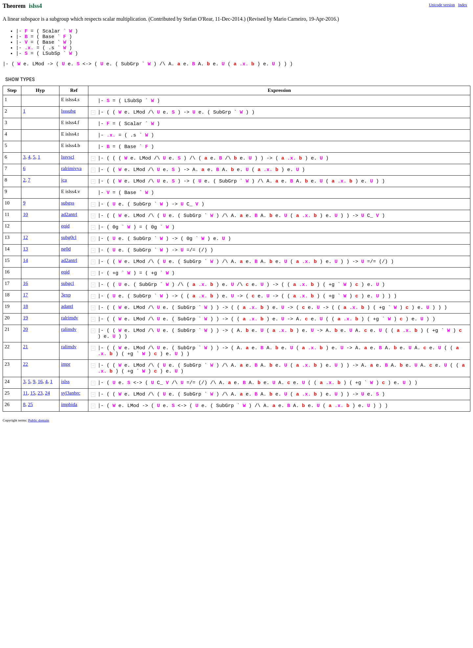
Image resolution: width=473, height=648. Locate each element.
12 (25, 237)
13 (25, 248)
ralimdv (69, 329)
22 (25, 364)
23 (39, 393)
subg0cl (69, 237)
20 (25, 329)
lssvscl (67, 157)
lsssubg (68, 111)
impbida (69, 404)
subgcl (67, 283)
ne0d (66, 248)
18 (25, 306)
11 (25, 393)
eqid (65, 225)
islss (65, 381)
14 (25, 260)
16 (25, 283)
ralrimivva (71, 168)
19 (25, 317)
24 (47, 393)
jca (64, 180)
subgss (67, 202)
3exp (66, 294)
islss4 (35, 6)
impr (65, 364)
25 (30, 404)
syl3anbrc (70, 393)
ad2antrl (69, 214)
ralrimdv (69, 317)
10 (25, 214)
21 (25, 346)
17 (25, 294)
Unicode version (442, 5)
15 (32, 393)
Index (462, 5)
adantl (67, 306)
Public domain (38, 420)
